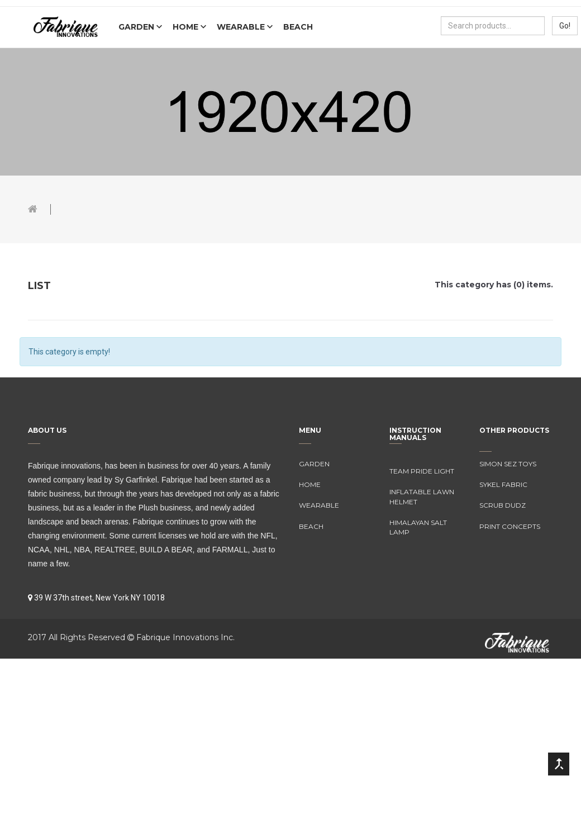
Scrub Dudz (502, 505)
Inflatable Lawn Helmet (421, 496)
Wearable (242, 27)
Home (187, 27)
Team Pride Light (421, 471)
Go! (564, 25)
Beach (298, 27)
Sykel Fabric (503, 484)
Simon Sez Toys (507, 464)
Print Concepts (509, 526)
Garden (137, 27)
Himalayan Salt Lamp (418, 527)
